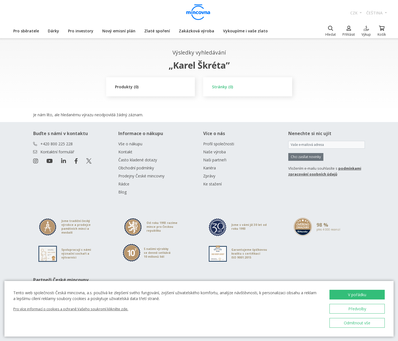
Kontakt (125, 151)
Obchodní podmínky (136, 167)
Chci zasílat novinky (306, 156)
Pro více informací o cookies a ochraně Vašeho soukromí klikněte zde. (70, 308)
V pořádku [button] (357, 294)
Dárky (53, 30)
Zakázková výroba (196, 30)
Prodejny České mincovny (141, 176)
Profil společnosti (218, 143)
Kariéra (209, 167)
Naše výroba (214, 151)
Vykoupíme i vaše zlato (245, 30)
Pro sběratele (26, 30)
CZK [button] (354, 13)
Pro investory (80, 30)
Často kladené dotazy (137, 159)
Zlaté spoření (157, 30)
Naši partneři (214, 159)
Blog (122, 192)
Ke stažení (212, 184)
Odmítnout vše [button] (357, 323)
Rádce (123, 184)
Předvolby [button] (357, 308)
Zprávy (209, 176)
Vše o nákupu (130, 143)
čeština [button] (375, 13)
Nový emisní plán (118, 30)
